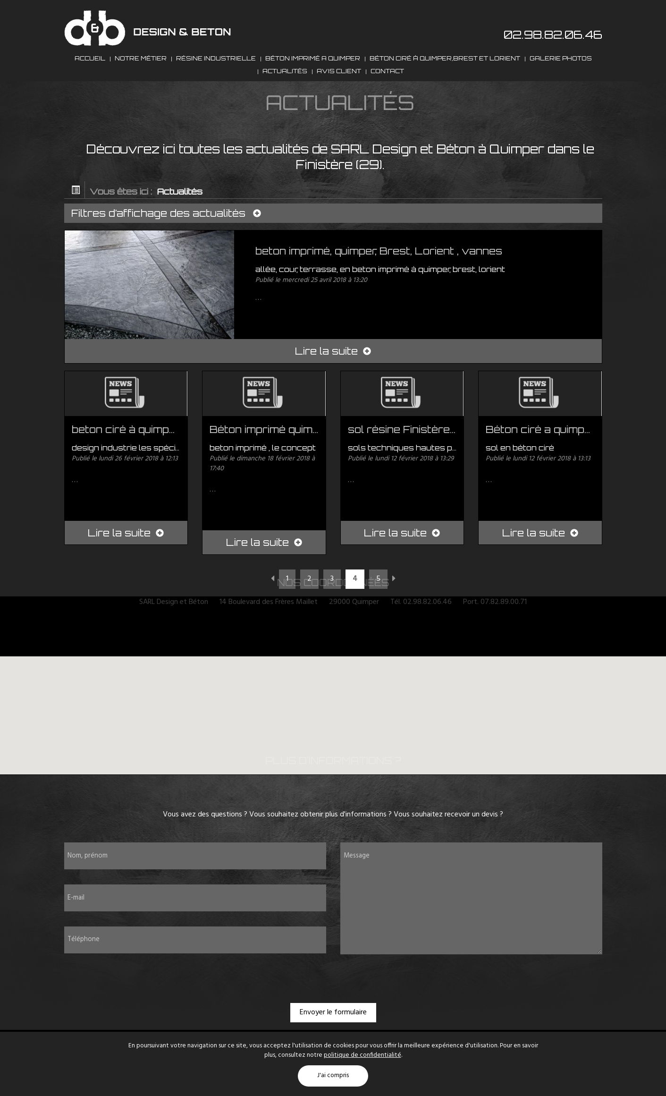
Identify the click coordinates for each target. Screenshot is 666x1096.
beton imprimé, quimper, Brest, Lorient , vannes (378, 278)
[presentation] (333, 1004)
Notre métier (141, 65)
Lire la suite (333, 378)
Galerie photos (561, 65)
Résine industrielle (216, 65)
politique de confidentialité (362, 1055)
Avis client (339, 93)
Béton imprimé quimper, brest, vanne (305, 456)
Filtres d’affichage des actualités (168, 240)
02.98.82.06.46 (553, 34)
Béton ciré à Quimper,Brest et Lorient (445, 65)
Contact (387, 93)
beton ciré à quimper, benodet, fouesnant (179, 456)
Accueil (90, 65)
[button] (334, 735)
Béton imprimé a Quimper (312, 65)
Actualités (284, 93)
